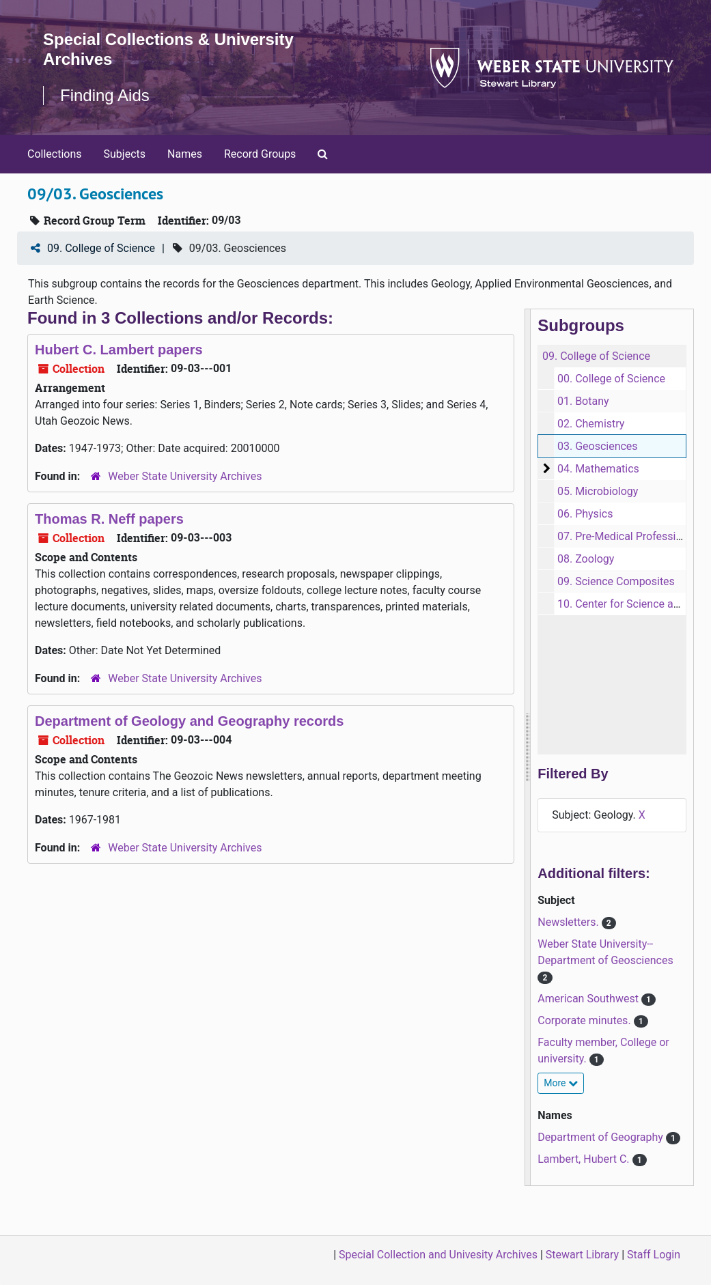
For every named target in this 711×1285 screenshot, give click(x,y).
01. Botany (583, 401)
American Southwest (589, 998)
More (561, 1082)
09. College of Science (101, 248)
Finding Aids (105, 95)
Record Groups (260, 153)
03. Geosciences (597, 446)
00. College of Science (611, 378)
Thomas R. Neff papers (109, 518)
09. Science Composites (616, 581)
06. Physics (585, 513)
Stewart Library (582, 1254)
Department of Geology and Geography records (189, 721)
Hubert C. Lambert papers (119, 349)
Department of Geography (602, 1137)
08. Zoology (585, 558)
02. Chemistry (590, 423)
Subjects (124, 153)
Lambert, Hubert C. (585, 1159)
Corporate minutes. (585, 1020)
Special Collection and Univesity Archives (438, 1254)
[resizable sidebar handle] (528, 747)
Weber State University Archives (185, 476)
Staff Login (653, 1254)
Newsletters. (569, 922)
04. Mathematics (598, 468)
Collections (54, 153)
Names (184, 153)
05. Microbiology (597, 491)
